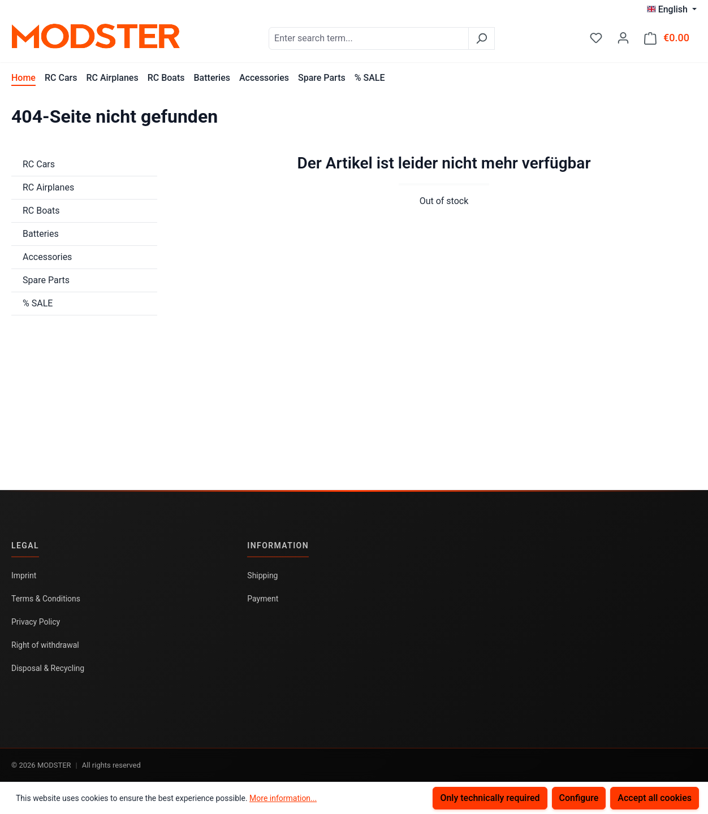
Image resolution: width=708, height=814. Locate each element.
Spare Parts (46, 280)
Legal (25, 545)
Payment (262, 598)
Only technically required (489, 798)
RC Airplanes (48, 187)
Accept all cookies (655, 798)
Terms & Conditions (45, 598)
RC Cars (39, 164)
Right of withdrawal (45, 645)
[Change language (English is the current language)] (672, 9)
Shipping (262, 575)
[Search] (481, 38)
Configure (579, 798)
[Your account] (623, 38)
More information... (283, 798)
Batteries (41, 233)
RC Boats (41, 210)
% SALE (38, 303)
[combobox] (369, 38)
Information (278, 545)
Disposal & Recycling (47, 668)
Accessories (47, 257)
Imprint (23, 575)
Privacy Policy (35, 621)
